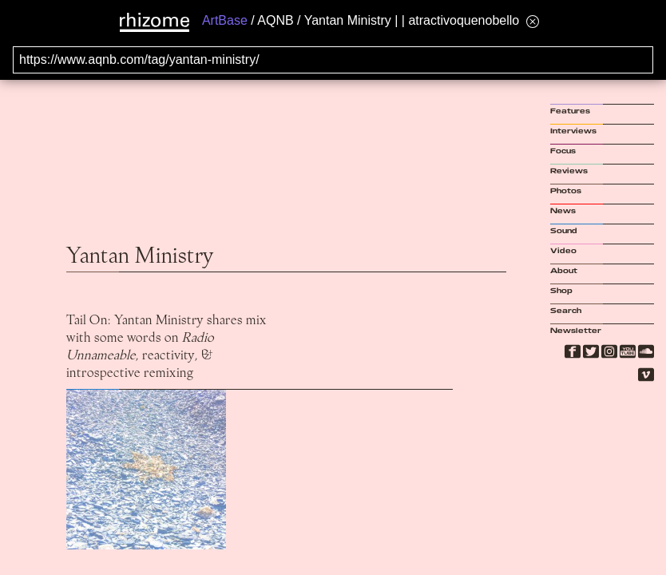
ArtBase (225, 20)
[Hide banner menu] (532, 21)
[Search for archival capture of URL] (333, 59)
